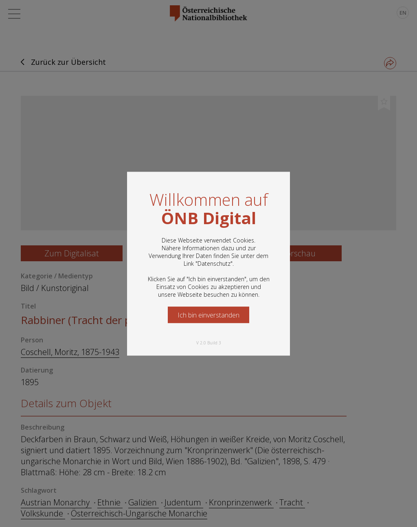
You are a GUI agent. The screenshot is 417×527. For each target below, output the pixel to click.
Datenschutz (214, 263)
